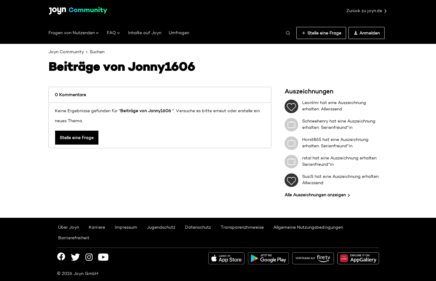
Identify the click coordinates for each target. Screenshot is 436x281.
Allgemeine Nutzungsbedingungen (308, 227)
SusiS (307, 176)
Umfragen (179, 32)
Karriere (97, 227)
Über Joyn (68, 227)
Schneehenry (315, 121)
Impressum (126, 227)
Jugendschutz (161, 227)
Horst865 (311, 139)
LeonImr (310, 102)
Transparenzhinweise (242, 227)
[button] (321, 33)
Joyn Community (66, 51)
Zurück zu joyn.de (367, 11)
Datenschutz (198, 227)
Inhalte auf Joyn (144, 32)
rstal (306, 157)
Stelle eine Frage (77, 138)
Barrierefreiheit (73, 237)
